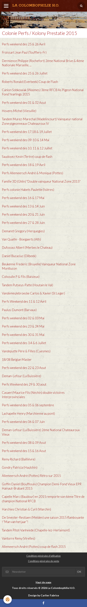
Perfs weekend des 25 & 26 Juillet (24, 73)
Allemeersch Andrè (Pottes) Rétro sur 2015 (31, 476)
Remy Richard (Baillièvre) (18, 459)
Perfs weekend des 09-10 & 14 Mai (25, 140)
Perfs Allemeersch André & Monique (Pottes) (32, 173)
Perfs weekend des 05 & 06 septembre (28, 405)
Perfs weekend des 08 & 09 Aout (24, 443)
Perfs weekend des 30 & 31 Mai (23, 335)
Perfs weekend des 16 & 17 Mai (23, 198)
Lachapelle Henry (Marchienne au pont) (28, 413)
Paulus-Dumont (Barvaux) (19, 310)
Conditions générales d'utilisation (43, 556)
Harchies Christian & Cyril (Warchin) (26, 509)
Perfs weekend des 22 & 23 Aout (24, 368)
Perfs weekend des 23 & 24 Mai (23, 326)
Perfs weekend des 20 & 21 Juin (23, 214)
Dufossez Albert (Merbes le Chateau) (27, 248)
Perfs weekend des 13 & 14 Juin (23, 206)
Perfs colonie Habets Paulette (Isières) (28, 190)
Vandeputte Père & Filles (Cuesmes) (26, 351)
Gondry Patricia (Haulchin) (19, 467)
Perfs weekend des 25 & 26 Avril (23, 44)
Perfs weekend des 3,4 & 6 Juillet (24, 343)
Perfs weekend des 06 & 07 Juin (23, 422)
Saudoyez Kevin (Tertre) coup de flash (27, 157)
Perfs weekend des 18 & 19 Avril (23, 165)
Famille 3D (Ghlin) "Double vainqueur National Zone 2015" (41, 181)
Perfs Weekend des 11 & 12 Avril (24, 302)
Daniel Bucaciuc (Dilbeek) (19, 256)
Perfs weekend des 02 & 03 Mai (23, 318)
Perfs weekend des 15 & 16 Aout (24, 451)
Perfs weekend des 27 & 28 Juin (23, 223)
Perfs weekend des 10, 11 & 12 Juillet (27, 148)
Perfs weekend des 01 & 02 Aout (24, 103)
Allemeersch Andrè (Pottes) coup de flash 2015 (34, 547)
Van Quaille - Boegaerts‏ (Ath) (21, 239)
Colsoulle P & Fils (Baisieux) (20, 277)
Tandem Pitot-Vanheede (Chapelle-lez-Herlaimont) (36, 530)
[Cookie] (7, 599)
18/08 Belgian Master (17, 359)
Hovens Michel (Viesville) (19, 111)
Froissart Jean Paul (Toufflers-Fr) (24, 53)
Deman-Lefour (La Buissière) (21, 376)
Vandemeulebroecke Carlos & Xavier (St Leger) (33, 293)
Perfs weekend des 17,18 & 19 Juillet (27, 132)
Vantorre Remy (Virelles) (18, 538)
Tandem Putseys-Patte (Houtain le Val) (27, 285)
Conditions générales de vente (43, 561)
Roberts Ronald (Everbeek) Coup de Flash (30, 82)
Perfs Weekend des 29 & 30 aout (24, 384)
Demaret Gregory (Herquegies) (23, 231)
